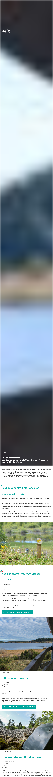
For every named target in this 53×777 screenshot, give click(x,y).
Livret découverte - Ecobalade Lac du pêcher (17, 612)
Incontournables (8, 454)
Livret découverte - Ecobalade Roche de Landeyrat (19, 706)
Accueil (4, 452)
